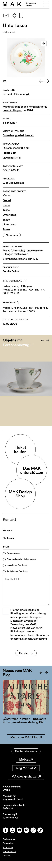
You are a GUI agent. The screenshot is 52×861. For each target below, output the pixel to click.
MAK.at (26, 759)
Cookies (6, 855)
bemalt (29, 135)
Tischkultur (10, 122)
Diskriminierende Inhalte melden (21, 559)
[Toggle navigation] (45, 4)
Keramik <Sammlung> (16, 94)
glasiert (19, 135)
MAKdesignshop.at (26, 776)
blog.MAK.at (26, 768)
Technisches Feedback (17, 571)
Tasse (6, 210)
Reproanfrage (13, 553)
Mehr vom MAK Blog (26, 737)
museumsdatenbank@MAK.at (14, 806)
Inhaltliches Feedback (17, 565)
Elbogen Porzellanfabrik (32, 106)
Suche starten (26, 751)
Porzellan (8, 135)
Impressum (8, 847)
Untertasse (9, 215)
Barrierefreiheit (9, 851)
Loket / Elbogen (12, 110)
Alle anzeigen (12, 235)
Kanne (6, 195)
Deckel (7, 200)
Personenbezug (16, 345)
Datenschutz (8, 843)
